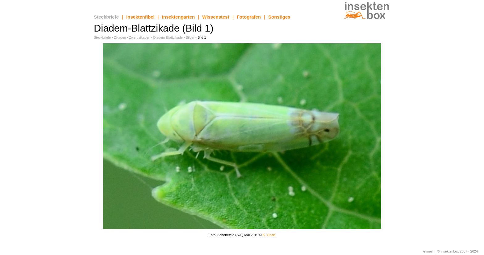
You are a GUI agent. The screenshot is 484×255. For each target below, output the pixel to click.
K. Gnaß (269, 235)
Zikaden (120, 37)
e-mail (427, 251)
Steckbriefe (106, 16)
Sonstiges (279, 16)
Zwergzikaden (139, 37)
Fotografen (249, 16)
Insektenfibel (140, 16)
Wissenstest (215, 16)
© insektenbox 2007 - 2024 (457, 251)
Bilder (190, 37)
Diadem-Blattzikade (168, 37)
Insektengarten (178, 16)
